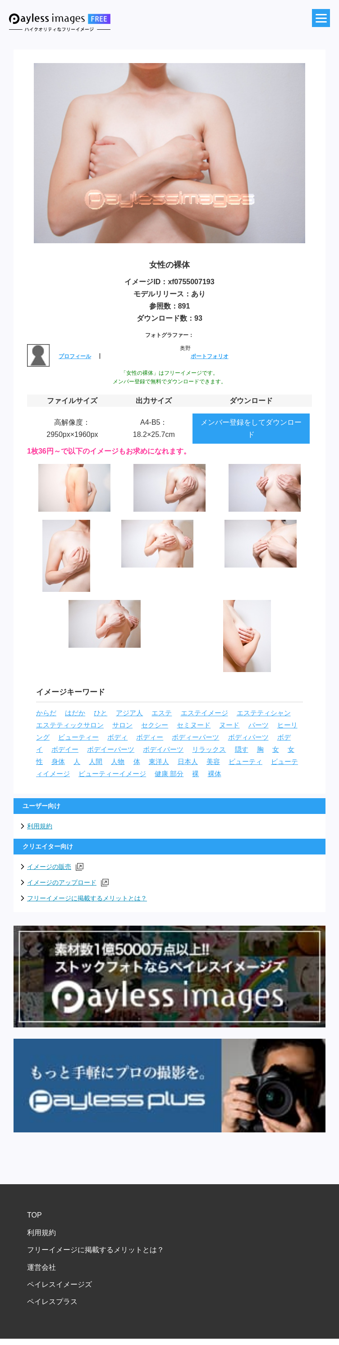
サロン (122, 725)
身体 (58, 761)
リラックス (209, 749)
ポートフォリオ (210, 356)
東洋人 (159, 761)
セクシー (154, 725)
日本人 (188, 761)
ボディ (117, 737)
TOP (34, 1215)
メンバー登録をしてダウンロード (251, 428)
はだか (75, 713)
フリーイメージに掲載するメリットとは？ (87, 898)
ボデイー (64, 749)
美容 (213, 761)
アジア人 (129, 713)
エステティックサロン (70, 725)
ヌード (229, 725)
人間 (95, 761)
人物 (117, 761)
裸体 (214, 773)
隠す (241, 749)
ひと (100, 713)
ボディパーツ (248, 737)
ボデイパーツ (163, 749)
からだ (46, 713)
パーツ (258, 725)
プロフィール (75, 356)
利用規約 (39, 826)
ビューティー (78, 737)
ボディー (149, 737)
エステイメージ (204, 713)
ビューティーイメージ (112, 773)
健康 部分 (169, 773)
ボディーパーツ (195, 737)
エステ (161, 713)
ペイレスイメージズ (59, 1284)
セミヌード (194, 725)
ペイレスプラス (52, 1301)
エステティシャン (264, 713)
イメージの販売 (55, 867)
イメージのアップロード (68, 882)
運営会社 (41, 1267)
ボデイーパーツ (110, 749)
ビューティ (245, 761)
